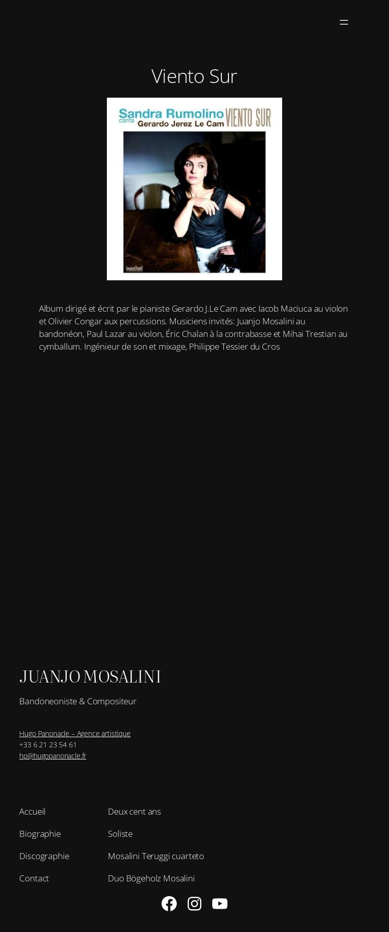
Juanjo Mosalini (90, 676)
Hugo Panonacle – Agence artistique (74, 733)
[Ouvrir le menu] (344, 22)
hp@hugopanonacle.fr (52, 755)
